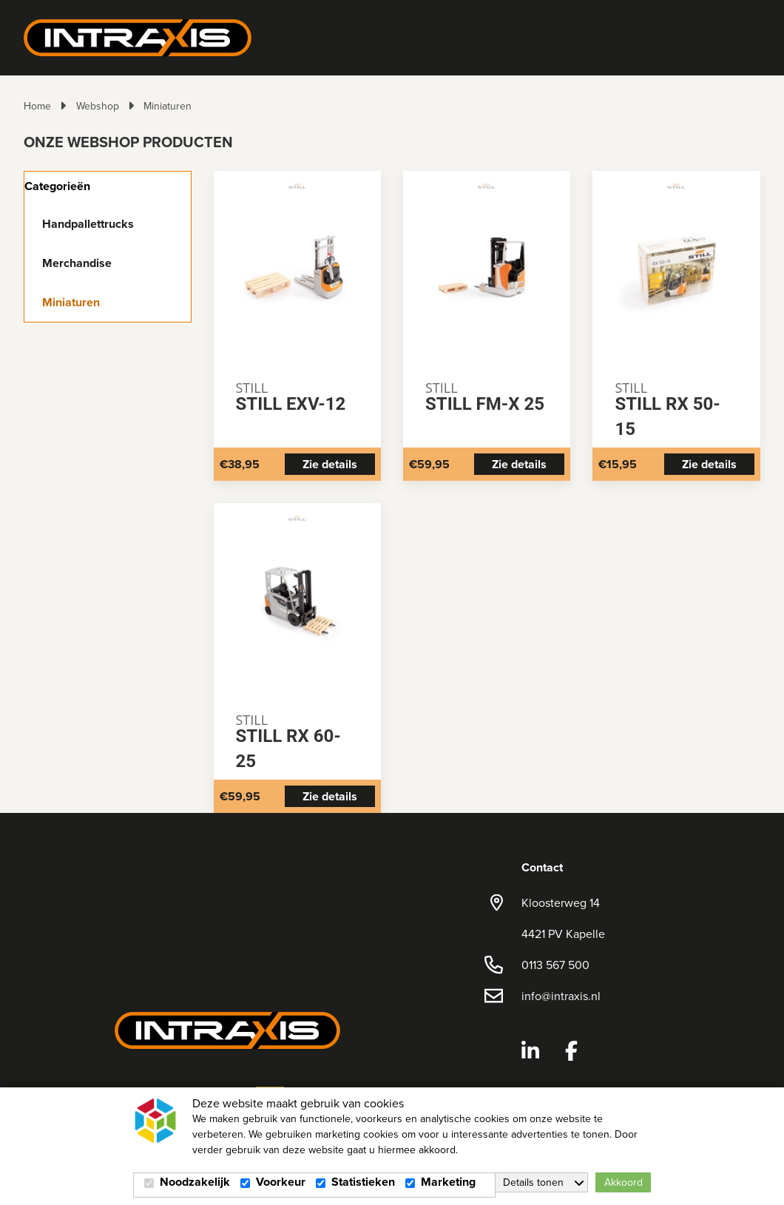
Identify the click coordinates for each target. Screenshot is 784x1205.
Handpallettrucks (88, 224)
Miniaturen (167, 105)
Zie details (330, 464)
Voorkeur (280, 1182)
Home (37, 105)
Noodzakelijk (195, 1182)
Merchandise (77, 263)
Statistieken (363, 1182)
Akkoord (623, 1182)
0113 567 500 (555, 964)
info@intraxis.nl (561, 996)
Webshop (97, 105)
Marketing (448, 1182)
